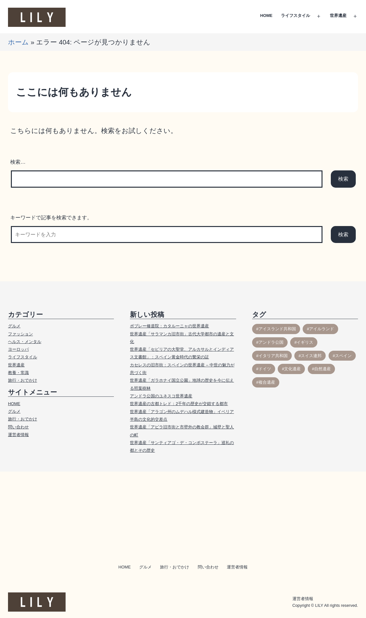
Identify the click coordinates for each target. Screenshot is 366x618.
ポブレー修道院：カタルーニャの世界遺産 (169, 326)
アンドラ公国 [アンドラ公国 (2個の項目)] (271, 342)
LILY (319, 605)
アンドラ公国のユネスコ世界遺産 (161, 396)
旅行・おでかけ (22, 380)
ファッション (20, 334)
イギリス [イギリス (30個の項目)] (305, 342)
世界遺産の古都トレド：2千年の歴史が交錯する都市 (179, 403)
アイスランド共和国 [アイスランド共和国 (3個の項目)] (277, 328)
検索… (18, 162)
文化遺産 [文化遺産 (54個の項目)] (292, 368)
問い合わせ (18, 427)
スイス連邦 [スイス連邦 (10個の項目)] (311, 355)
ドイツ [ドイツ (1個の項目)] (265, 368)
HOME (266, 15)
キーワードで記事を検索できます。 (51, 217)
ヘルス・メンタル (24, 341)
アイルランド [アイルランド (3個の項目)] (321, 328)
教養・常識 (18, 372)
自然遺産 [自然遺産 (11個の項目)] (322, 368)
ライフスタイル (295, 15)
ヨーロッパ (18, 349)
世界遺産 (338, 15)
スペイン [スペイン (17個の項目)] (343, 355)
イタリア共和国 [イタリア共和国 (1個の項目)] (273, 355)
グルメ (14, 326)
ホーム (18, 42)
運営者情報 (18, 434)
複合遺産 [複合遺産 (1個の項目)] (267, 382)
